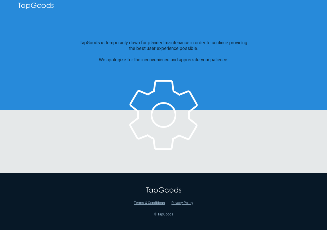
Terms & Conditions (149, 202)
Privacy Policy (182, 202)
